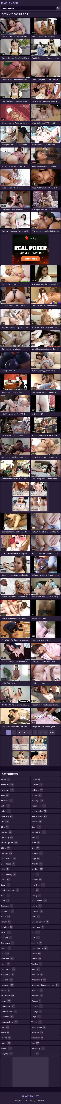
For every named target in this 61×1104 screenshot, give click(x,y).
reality (36, 906)
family (6, 922)
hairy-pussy (8, 969)
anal (5, 795)
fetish (6, 932)
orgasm (37, 853)
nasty (36, 827)
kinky (5, 1032)
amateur (7, 784)
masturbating (39, 811)
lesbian (37, 784)
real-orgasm (39, 900)
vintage (36, 1011)
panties (36, 879)
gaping (6, 948)
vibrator (37, 1006)
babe (5, 806)
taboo (36, 953)
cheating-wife (9, 842)
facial (5, 916)
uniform (37, 990)
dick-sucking (8, 874)
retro (35, 916)
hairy (5, 964)
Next (51, 732)
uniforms (37, 995)
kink (5, 1027)
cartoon (6, 832)
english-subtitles (10, 890)
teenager (37, 974)
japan (6, 1001)
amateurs (7, 790)
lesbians (37, 790)
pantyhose (38, 885)
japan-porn (8, 1006)
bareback (7, 816)
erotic (5, 895)
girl (5, 953)
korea (6, 1043)
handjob (7, 980)
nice (35, 837)
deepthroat (8, 864)
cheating (7, 837)
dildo (5, 879)
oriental (37, 864)
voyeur (36, 1022)
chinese (6, 853)
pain (35, 874)
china (5, 848)
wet (35, 1043)
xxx (35, 1053)
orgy (35, 858)
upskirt (36, 1001)
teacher (36, 964)
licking (36, 795)
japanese (7, 1016)
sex (35, 932)
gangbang (7, 943)
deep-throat (8, 858)
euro (5, 900)
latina (35, 779)
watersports (38, 1027)
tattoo (36, 958)
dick (5, 869)
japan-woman (9, 1011)
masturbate (38, 806)
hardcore (7, 985)
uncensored (38, 980)
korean (6, 1048)
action (5, 779)
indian (5, 990)
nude (35, 842)
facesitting (7, 911)
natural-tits (38, 832)
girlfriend (7, 958)
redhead (37, 911)
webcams (37, 1038)
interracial (7, 995)
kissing (6, 1038)
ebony (5, 885)
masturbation (39, 816)
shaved (36, 943)
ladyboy (7, 1053)
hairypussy (7, 974)
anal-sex (7, 800)
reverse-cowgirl (40, 922)
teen (35, 969)
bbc (5, 821)
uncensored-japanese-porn (45, 985)
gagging (6, 937)
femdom (7, 927)
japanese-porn (9, 1022)
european (7, 906)
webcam (37, 1032)
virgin (36, 1016)
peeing (36, 895)
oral (35, 848)
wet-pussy (38, 1048)
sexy (35, 937)
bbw (5, 827)
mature (36, 821)
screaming (37, 927)
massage (37, 800)
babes (6, 811)
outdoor (37, 869)
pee (35, 890)
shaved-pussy (39, 948)
